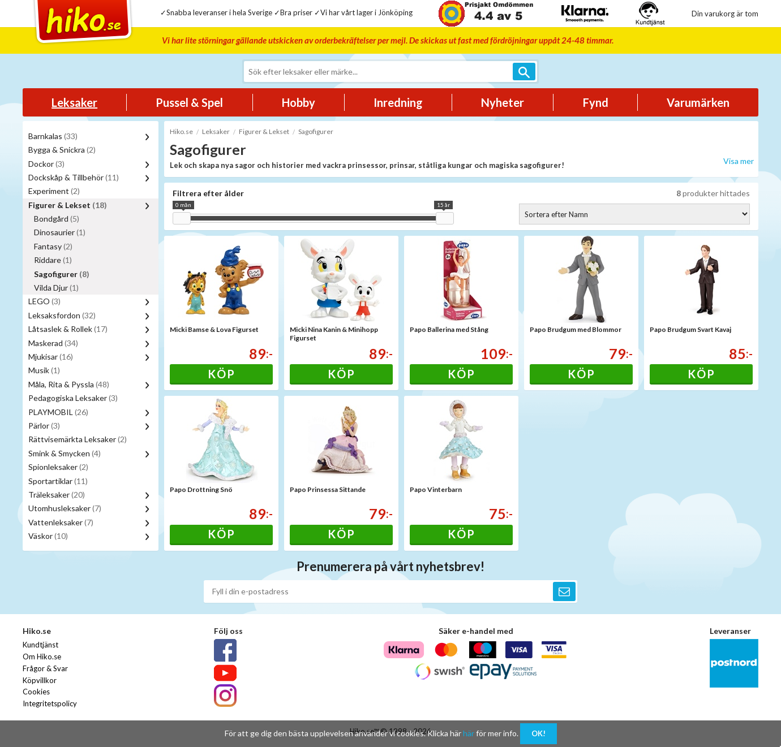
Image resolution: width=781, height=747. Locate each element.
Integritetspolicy (50, 703)
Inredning (398, 102)
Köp (221, 374)
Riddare (53, 260)
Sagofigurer (61, 274)
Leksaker (74, 102)
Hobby (298, 102)
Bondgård (56, 218)
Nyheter (502, 102)
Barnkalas (53, 136)
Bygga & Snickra (62, 149)
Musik (44, 370)
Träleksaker (56, 494)
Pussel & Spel (189, 102)
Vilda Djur (56, 287)
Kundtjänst (40, 644)
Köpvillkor (40, 680)
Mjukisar (50, 356)
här (468, 733)
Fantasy (53, 246)
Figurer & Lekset (67, 205)
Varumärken (698, 102)
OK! (538, 733)
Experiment (54, 191)
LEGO (44, 301)
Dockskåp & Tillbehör (73, 177)
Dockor (46, 164)
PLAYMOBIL (58, 412)
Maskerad (53, 343)
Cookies (36, 691)
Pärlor (44, 425)
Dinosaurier (59, 232)
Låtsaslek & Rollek (68, 329)
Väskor (48, 536)
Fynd (595, 102)
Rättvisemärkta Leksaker (77, 439)
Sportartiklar (58, 481)
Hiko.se (181, 131)
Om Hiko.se (42, 656)
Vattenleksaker (60, 522)
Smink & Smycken (64, 453)
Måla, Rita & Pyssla (68, 384)
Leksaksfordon (62, 315)
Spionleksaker (58, 467)
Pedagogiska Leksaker (73, 398)
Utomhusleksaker (64, 508)
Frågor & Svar (45, 668)
